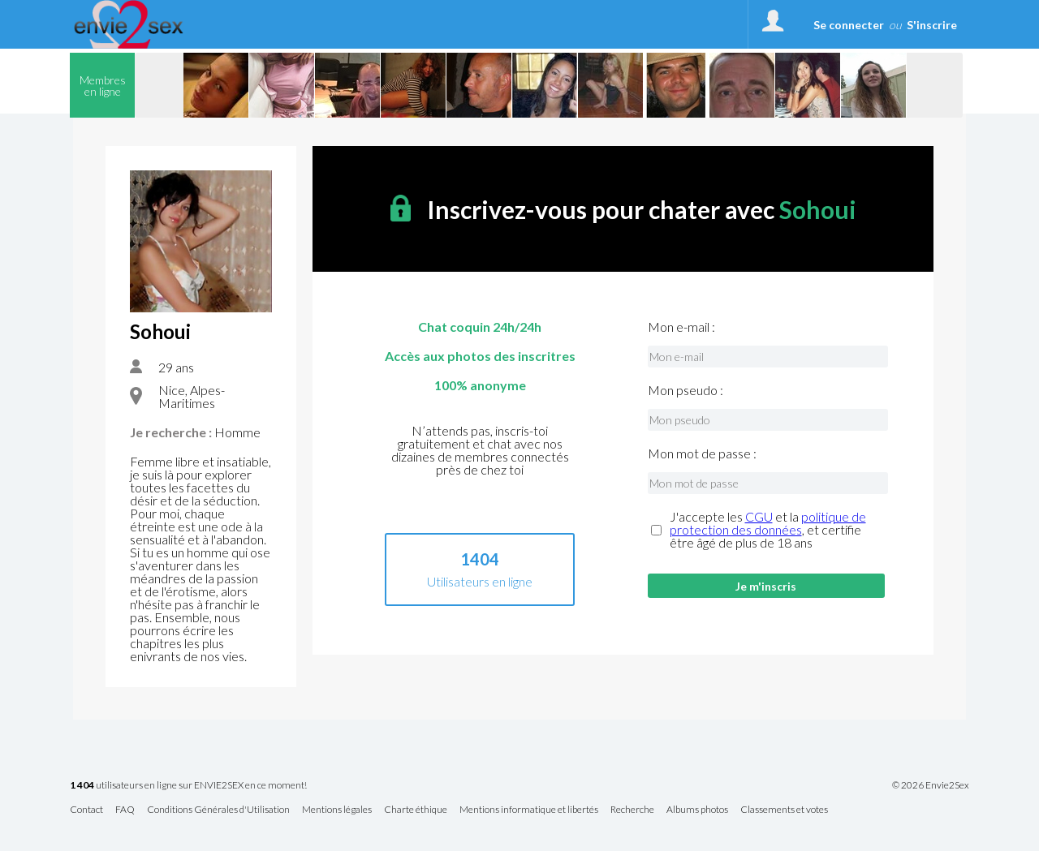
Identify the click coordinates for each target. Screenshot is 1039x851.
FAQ (125, 810)
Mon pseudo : (685, 390)
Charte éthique (415, 810)
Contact (86, 810)
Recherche (632, 810)
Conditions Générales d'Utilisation (218, 810)
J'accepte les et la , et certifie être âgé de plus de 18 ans (768, 529)
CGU (759, 516)
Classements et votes (784, 810)
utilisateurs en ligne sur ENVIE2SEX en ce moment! (188, 785)
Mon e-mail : (681, 326)
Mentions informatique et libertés (528, 810)
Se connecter (848, 25)
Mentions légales (337, 810)
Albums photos (697, 810)
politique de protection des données (768, 523)
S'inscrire (932, 25)
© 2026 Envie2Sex (930, 785)
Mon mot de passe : (702, 453)
